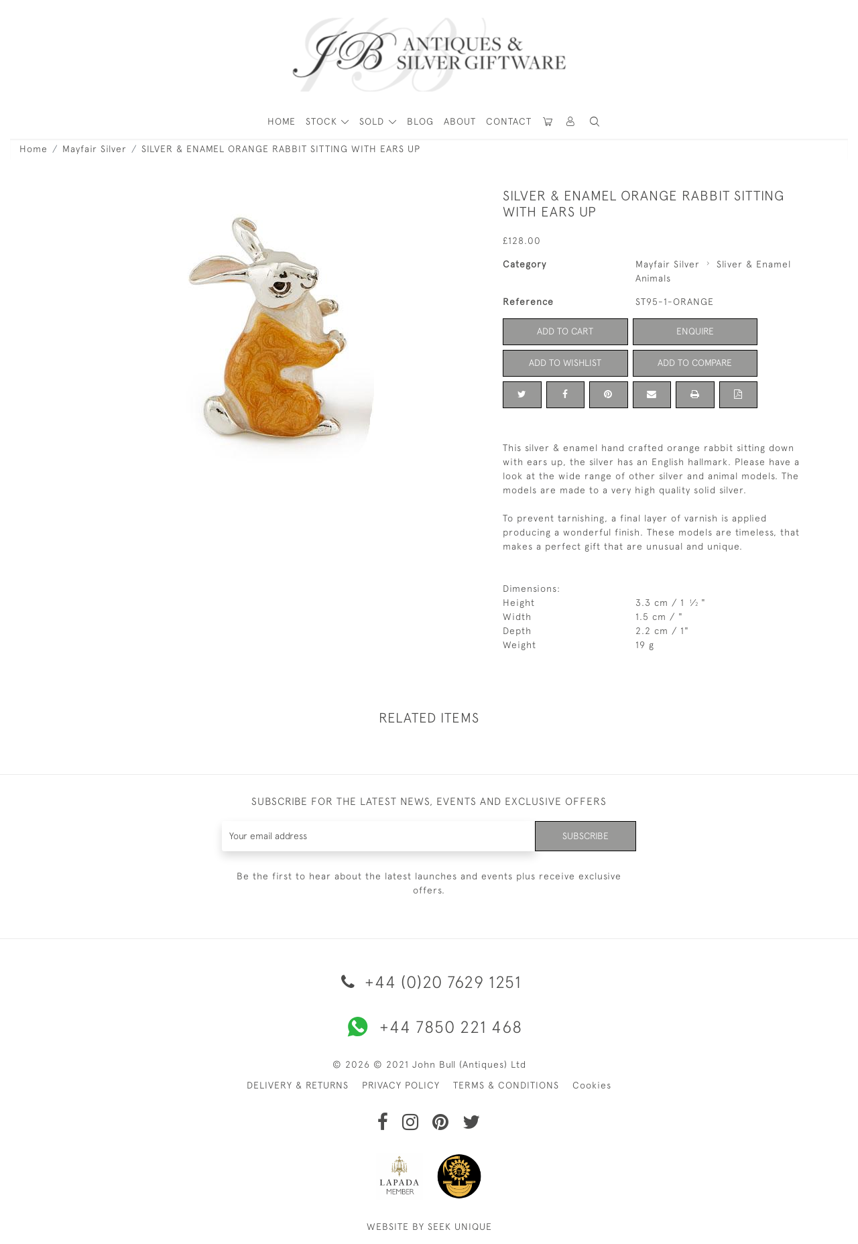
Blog (420, 121)
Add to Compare (695, 362)
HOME (281, 121)
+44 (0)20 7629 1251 (429, 981)
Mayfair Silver (94, 148)
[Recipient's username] (378, 836)
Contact (509, 121)
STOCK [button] (323, 121)
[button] (571, 122)
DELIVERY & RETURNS (298, 1085)
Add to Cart (565, 331)
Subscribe (585, 835)
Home (33, 148)
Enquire (695, 331)
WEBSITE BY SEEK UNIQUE (429, 1226)
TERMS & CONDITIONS (506, 1085)
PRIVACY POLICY (401, 1085)
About (460, 121)
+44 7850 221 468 (429, 1027)
